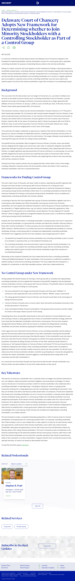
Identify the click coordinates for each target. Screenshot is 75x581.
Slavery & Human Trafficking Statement (9, 575)
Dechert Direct (5, 565)
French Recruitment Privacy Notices (56, 574)
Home (3, 10)
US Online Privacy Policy (22, 573)
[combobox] (19, 464)
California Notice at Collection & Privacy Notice (11, 574)
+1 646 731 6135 (16, 492)
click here (25, 445)
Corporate (7, 526)
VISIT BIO (8, 496)
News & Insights (12, 10)
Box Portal (4, 567)
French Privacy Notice (42, 574)
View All (37, 506)
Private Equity (21, 526)
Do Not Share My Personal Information (28, 575)
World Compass (25, 565)
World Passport (24, 567)
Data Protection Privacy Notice (44, 573)
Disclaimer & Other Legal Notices (8, 573)
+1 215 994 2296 (18, 489)
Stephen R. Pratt (14, 485)
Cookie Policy (33, 573)
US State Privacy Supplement (29, 574)
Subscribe (47, 546)
